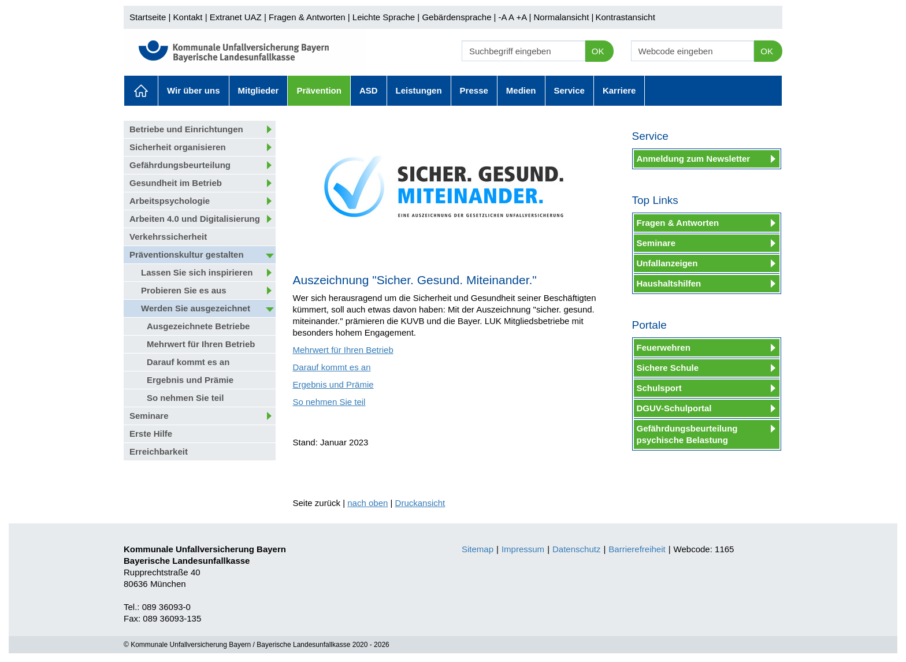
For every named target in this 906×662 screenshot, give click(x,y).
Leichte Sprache (383, 17)
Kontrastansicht (625, 17)
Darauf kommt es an (188, 362)
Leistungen (419, 90)
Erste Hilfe (150, 433)
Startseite (147, 17)
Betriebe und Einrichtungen (186, 129)
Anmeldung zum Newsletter (694, 158)
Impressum (523, 549)
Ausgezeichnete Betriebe (198, 326)
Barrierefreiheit (636, 549)
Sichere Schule (668, 368)
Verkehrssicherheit (168, 236)
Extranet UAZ (236, 17)
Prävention (318, 90)
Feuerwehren (663, 347)
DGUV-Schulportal (674, 408)
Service (569, 90)
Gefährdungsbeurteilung (180, 165)
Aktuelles (141, 90)
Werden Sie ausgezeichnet (195, 308)
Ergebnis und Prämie (190, 380)
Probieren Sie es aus (183, 290)
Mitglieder (258, 90)
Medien (521, 90)
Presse (474, 90)
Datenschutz (576, 549)
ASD (368, 90)
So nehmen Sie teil (185, 398)
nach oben (367, 503)
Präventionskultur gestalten (186, 254)
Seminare (149, 416)
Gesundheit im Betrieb (175, 183)
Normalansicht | (563, 17)
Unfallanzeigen (667, 263)
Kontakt (188, 17)
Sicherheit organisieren (177, 147)
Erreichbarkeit (158, 451)
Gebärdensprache (456, 17)
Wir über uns (193, 90)
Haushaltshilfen (669, 283)
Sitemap (477, 549)
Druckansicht (420, 503)
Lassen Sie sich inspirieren (197, 272)
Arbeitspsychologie (169, 201)
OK (598, 51)
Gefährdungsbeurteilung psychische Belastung (687, 434)
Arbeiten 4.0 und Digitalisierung (194, 219)
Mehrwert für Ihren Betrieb (201, 344)
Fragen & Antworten (307, 17)
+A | (522, 17)
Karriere (619, 90)
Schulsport (659, 388)
